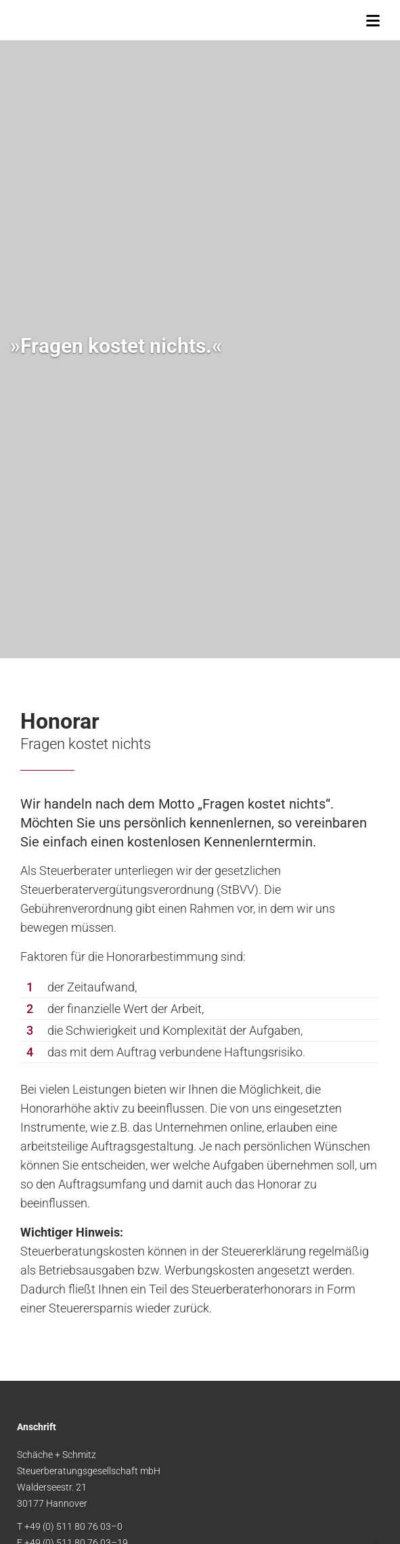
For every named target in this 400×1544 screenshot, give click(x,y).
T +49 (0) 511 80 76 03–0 (70, 1526)
